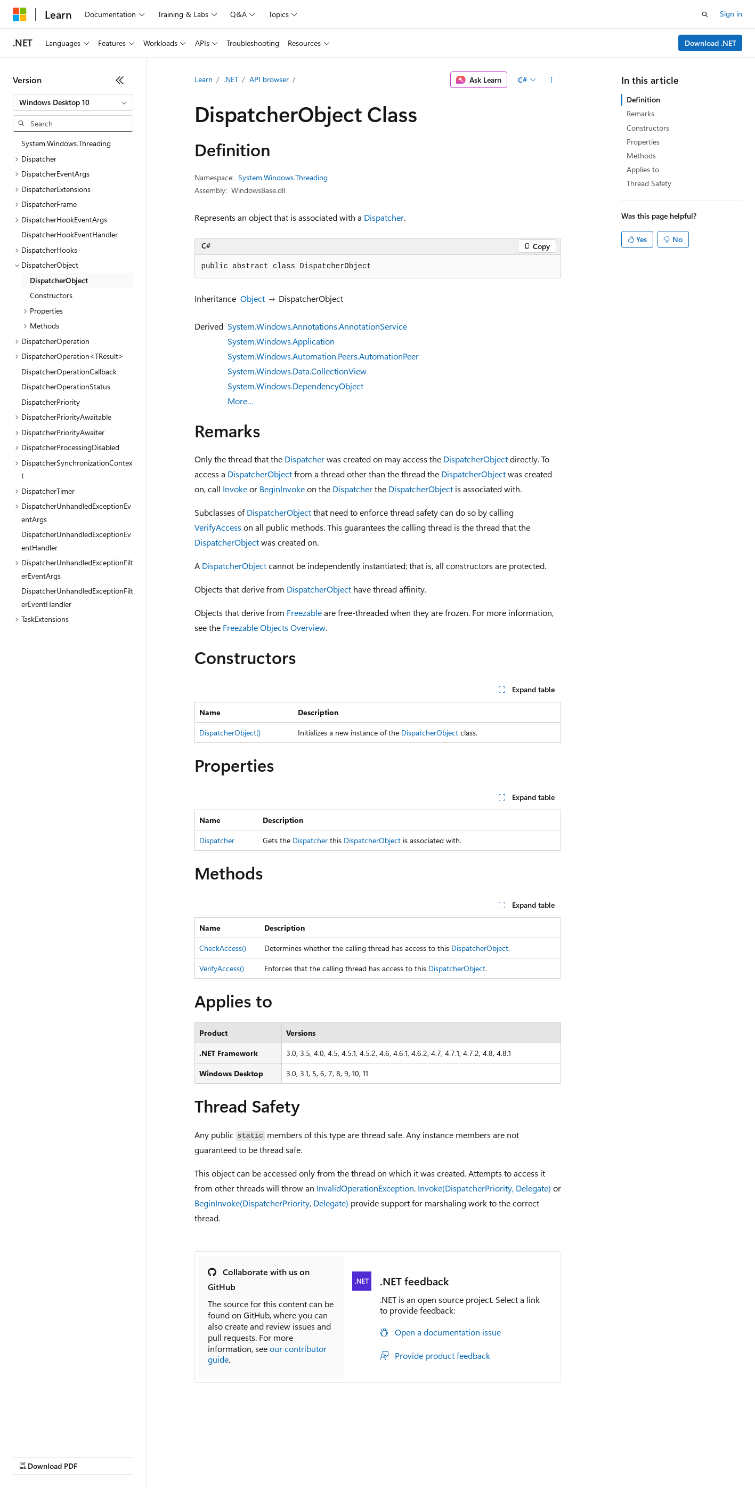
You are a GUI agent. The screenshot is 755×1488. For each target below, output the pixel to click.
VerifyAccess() (221, 968)
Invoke (235, 488)
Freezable (304, 612)
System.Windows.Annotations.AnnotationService (317, 326)
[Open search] (705, 14)
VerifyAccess (217, 527)
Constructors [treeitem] (51, 295)
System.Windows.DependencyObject (295, 385)
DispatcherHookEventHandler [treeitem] (69, 234)
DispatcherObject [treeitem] (59, 280)
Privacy (233, 1456)
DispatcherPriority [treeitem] (50, 402)
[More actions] (551, 80)
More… (241, 400)
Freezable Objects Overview (274, 627)
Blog (145, 1456)
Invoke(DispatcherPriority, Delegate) (484, 1188)
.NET (231, 79)
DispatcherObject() (230, 732)
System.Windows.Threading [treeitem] (66, 143)
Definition (643, 99)
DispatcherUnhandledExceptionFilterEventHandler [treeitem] (77, 597)
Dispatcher (384, 217)
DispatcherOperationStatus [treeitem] (65, 386)
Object (252, 298)
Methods (641, 155)
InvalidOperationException (365, 1188)
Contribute (190, 1456)
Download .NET (710, 43)
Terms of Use (389, 1456)
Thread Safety (649, 183)
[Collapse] (120, 80)
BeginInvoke (282, 488)
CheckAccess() (222, 948)
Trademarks (441, 1456)
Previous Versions (96, 1456)
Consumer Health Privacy (306, 1456)
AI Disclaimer (34, 1456)
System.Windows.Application (281, 341)
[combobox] (73, 102)
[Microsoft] (20, 14)
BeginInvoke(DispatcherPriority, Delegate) (271, 1203)
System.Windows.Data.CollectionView (297, 371)
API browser (269, 79)
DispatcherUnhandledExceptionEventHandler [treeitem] (76, 541)
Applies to (643, 169)
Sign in (731, 14)
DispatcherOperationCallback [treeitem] (69, 371)
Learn (203, 79)
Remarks (640, 113)
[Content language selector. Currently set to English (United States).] (61, 1430)
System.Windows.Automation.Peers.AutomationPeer (323, 356)
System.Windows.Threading (283, 177)
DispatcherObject (475, 459)
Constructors (648, 128)
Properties (643, 142)
